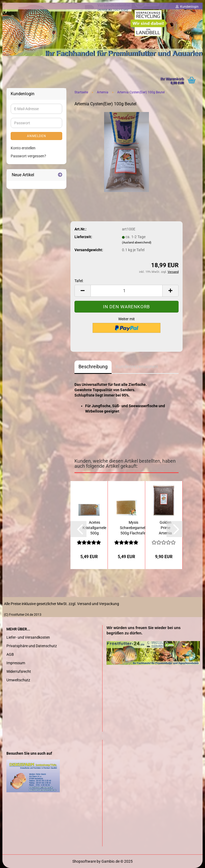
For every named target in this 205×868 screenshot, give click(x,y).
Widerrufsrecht (18, 671)
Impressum (15, 663)
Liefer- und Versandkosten (28, 637)
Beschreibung (93, 366)
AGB (10, 654)
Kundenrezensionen (137, 366)
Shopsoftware (84, 861)
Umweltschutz (18, 680)
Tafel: (78, 281)
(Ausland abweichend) (136, 242)
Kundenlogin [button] (187, 7)
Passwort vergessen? (28, 156)
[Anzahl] (126, 291)
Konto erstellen (23, 148)
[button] (78, 529)
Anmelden (36, 136)
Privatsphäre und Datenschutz (31, 646)
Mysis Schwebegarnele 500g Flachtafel (133, 527)
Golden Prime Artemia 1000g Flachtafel (165, 528)
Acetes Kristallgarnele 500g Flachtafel (94, 528)
